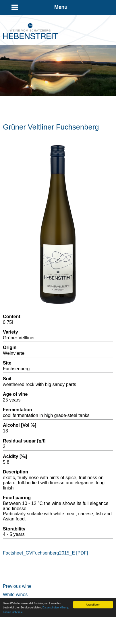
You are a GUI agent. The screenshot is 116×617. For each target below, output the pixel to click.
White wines (15, 594)
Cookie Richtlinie (13, 612)
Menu (60, 7)
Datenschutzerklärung (55, 608)
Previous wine (17, 586)
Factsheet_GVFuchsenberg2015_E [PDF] (45, 553)
